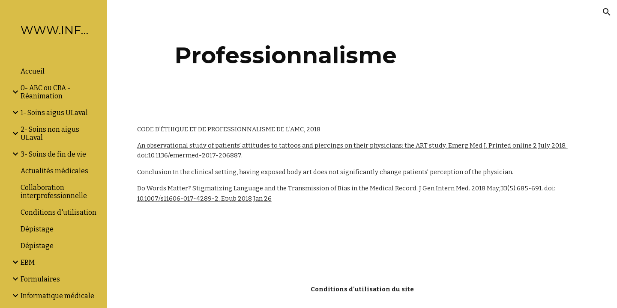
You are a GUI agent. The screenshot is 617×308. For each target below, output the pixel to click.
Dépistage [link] (37, 229)
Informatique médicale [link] (57, 296)
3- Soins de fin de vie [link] (53, 154)
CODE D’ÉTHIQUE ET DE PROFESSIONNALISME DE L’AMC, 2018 (228, 129)
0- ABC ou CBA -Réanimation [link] (45, 92)
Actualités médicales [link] (54, 171)
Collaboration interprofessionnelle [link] (54, 192)
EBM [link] (28, 262)
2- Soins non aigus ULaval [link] (50, 133)
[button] (606, 12)
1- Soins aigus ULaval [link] (54, 113)
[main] (286, 55)
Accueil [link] (33, 71)
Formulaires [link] (40, 279)
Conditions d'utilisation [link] (58, 212)
